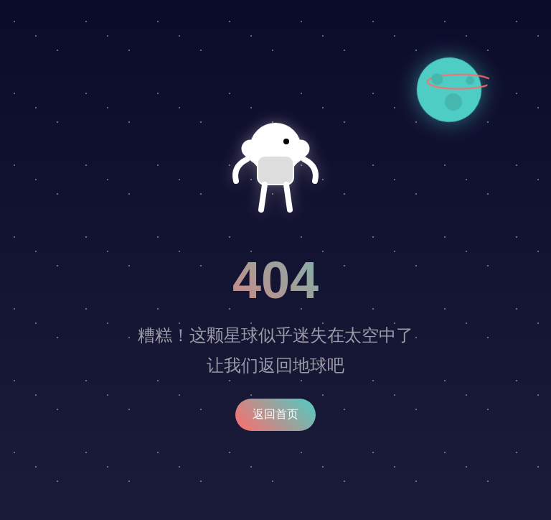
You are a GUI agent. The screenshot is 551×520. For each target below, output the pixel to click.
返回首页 (275, 414)
